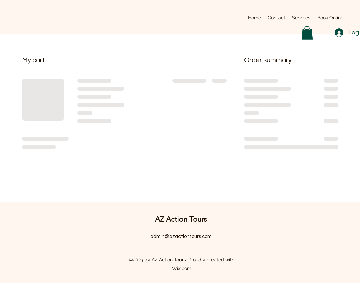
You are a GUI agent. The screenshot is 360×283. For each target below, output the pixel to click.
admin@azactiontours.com (181, 236)
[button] (307, 33)
